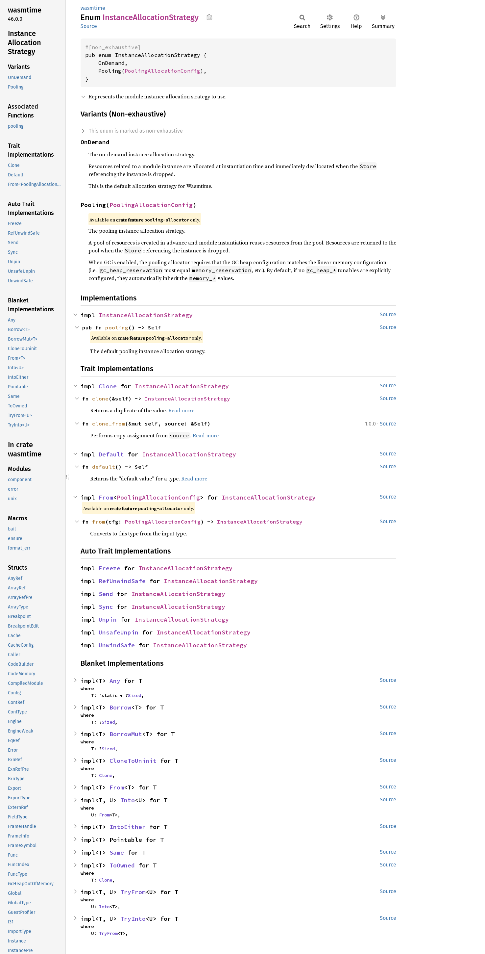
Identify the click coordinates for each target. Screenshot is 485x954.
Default (111, 454)
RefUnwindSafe (122, 581)
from (98, 521)
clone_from (108, 423)
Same (116, 852)
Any (114, 680)
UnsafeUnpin (118, 632)
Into (127, 800)
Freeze (109, 568)
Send (106, 594)
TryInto (133, 918)
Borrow (120, 707)
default (103, 466)
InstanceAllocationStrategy (146, 315)
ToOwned (122, 865)
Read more (181, 410)
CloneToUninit (133, 760)
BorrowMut (125, 734)
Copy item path (209, 17)
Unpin (108, 619)
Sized (134, 695)
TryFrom (133, 892)
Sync (106, 606)
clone (100, 398)
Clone (108, 386)
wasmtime (93, 8)
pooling (116, 327)
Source (89, 26)
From (106, 497)
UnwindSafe (117, 645)
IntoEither (127, 827)
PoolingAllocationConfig (162, 70)
